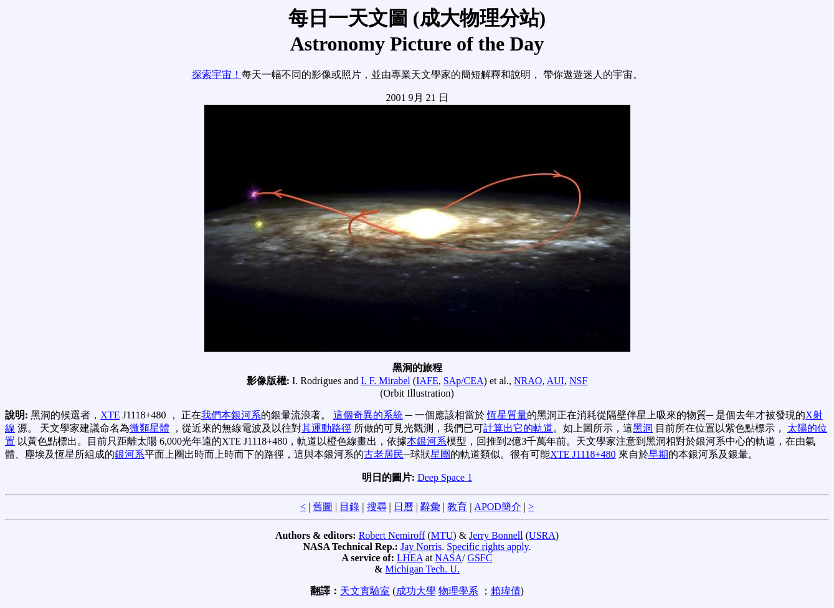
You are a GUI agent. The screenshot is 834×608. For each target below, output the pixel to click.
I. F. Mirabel (385, 380)
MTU (442, 535)
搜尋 (377, 506)
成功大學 (416, 591)
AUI (555, 380)
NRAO (528, 380)
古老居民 (384, 454)
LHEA (410, 558)
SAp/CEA (463, 380)
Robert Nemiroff (392, 535)
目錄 (349, 506)
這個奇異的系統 (368, 415)
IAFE (427, 380)
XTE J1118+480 (582, 454)
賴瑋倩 (506, 591)
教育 (457, 506)
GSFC (479, 558)
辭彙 (430, 506)
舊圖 (323, 506)
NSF (578, 380)
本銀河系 (427, 441)
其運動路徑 (326, 428)
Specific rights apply (487, 546)
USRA (542, 535)
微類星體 (149, 428)
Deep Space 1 (444, 477)
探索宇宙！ (217, 74)
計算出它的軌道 (518, 428)
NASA (448, 558)
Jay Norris (421, 546)
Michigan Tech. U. (422, 569)
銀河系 (130, 454)
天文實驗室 (365, 591)
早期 (658, 454)
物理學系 (458, 591)
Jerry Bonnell (496, 535)
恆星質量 (507, 415)
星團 (440, 454)
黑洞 (643, 428)
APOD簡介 (497, 506)
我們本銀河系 (231, 415)
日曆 (404, 506)
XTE (110, 415)
